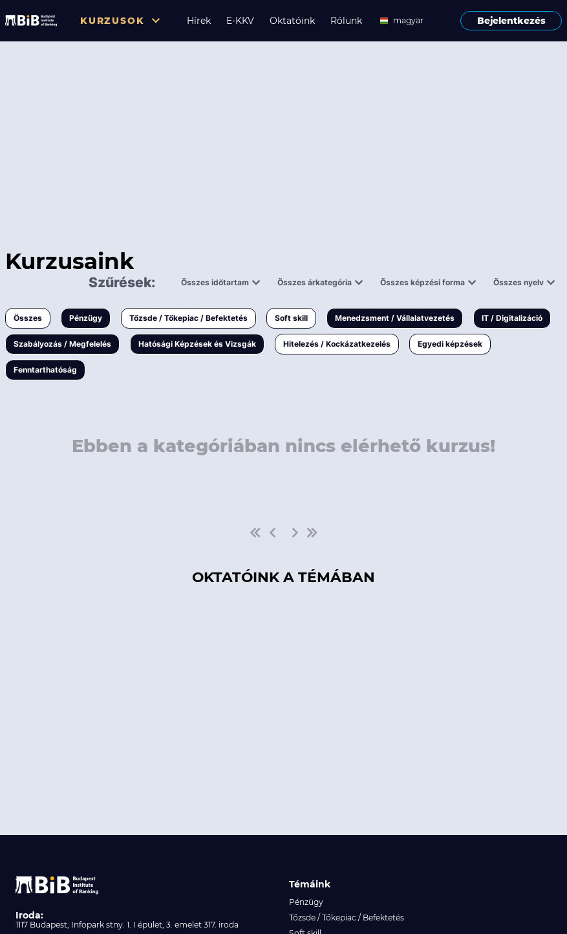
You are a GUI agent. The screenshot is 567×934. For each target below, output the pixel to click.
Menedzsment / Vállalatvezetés (395, 318)
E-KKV (240, 21)
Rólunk (346, 21)
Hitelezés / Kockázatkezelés (336, 344)
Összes (28, 318)
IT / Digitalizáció (512, 318)
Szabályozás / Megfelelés (62, 344)
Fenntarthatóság (45, 370)
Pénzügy (85, 318)
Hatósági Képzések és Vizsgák (197, 344)
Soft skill (291, 318)
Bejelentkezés (511, 21)
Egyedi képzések (450, 344)
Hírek (199, 21)
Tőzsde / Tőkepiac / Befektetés (188, 318)
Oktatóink (292, 21)
